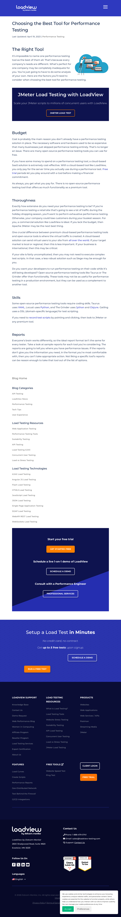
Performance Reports (22, 782)
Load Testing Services (22, 743)
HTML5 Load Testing (22, 490)
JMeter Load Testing (56, 747)
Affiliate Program (20, 732)
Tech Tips (16, 409)
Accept (68, 909)
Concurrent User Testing (23, 455)
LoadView (55, 222)
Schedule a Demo (60, 571)
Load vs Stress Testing (23, 460)
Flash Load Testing (21, 485)
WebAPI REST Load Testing (25, 516)
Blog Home (19, 378)
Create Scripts (18, 777)
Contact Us (17, 710)
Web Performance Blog (23, 721)
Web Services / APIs (89, 716)
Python (44, 307)
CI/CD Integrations (21, 799)
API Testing (17, 393)
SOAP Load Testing (21, 511)
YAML (21, 307)
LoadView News (20, 399)
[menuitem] (19, 879)
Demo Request (19, 716)
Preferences (83, 909)
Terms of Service (54, 903)
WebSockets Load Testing (24, 521)
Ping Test (50, 775)
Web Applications (88, 710)
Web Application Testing (24, 428)
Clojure (94, 307)
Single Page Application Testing (27, 506)
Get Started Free (60, 549)
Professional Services (60, 593)
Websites (84, 704)
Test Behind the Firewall (24, 793)
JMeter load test (60, 113)
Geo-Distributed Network (24, 788)
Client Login (89, 766)
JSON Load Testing (21, 500)
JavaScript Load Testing (23, 495)
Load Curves (18, 771)
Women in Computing (23, 727)
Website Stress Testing (57, 719)
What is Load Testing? (57, 708)
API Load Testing (54, 731)
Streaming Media (88, 727)
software (55, 143)
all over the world (79, 240)
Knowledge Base (20, 704)
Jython (80, 307)
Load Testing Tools (55, 714)
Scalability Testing (21, 439)
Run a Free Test (37, 669)
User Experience (20, 415)
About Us (16, 754)
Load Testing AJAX (21, 450)
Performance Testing (53, 36)
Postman (84, 721)
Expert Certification (21, 749)
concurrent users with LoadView (86, 103)
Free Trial (88, 777)
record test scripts (39, 317)
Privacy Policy (39, 903)
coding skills (83, 303)
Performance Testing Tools (25, 434)
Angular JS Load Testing (24, 479)
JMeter (83, 732)
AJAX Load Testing (21, 474)
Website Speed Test (55, 771)
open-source (76, 183)
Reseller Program (20, 738)
